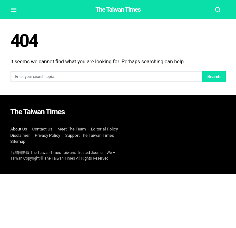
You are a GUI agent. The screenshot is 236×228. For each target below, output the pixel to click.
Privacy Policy (47, 135)
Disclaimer (20, 135)
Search (213, 76)
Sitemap (18, 141)
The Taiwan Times (118, 9)
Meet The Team (71, 129)
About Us (18, 129)
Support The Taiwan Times (89, 135)
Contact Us (42, 129)
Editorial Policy (104, 129)
